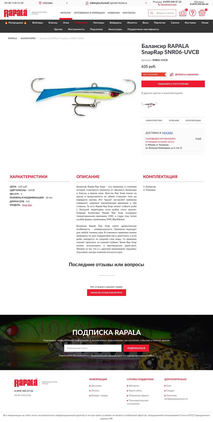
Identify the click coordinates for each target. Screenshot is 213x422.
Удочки (58, 29)
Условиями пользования (135, 356)
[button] (167, 4)
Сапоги (175, 23)
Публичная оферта (139, 395)
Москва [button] (167, 133)
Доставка (96, 386)
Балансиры (81, 23)
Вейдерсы (115, 23)
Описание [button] (174, 120)
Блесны (53, 23)
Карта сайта (135, 391)
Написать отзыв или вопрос (107, 293)
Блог (168, 386)
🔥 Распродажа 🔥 (16, 23)
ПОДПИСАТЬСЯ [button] (136, 348)
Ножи (205, 23)
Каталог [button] (66, 13)
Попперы (98, 23)
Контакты (129, 13)
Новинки (114, 13)
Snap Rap (27, 205)
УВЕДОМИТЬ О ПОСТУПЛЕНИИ (173, 84)
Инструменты (76, 29)
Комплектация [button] (193, 120)
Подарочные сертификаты (143, 29)
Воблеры (37, 23)
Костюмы (190, 23)
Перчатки (159, 23)
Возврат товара (99, 395)
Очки (66, 23)
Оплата (95, 391)
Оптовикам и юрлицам (89, 13)
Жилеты (132, 23)
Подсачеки (96, 29)
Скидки (170, 391)
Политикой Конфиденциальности (106, 356)
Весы (145, 23)
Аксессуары (115, 29)
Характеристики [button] (154, 120)
